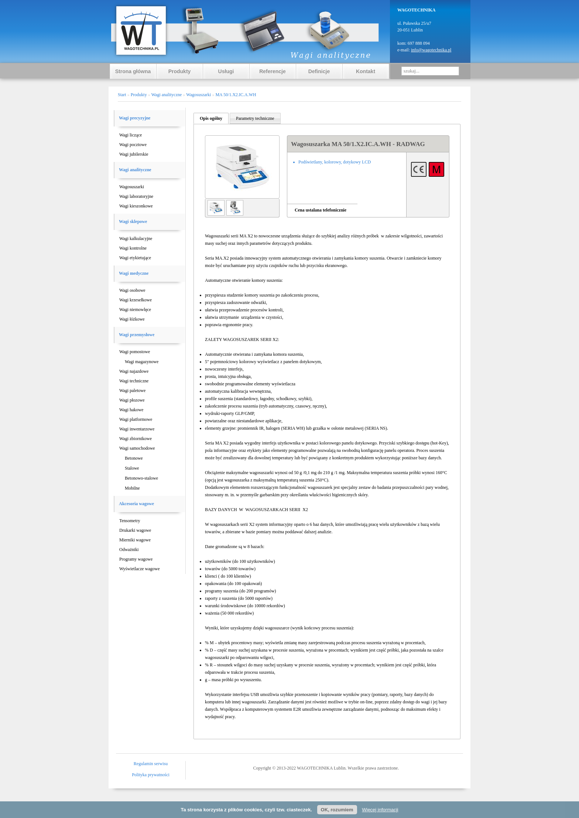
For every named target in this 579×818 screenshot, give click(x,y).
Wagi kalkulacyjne (135, 238)
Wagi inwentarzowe (136, 429)
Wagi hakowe (131, 409)
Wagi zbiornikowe (135, 438)
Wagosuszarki (131, 186)
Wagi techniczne (133, 380)
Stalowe (132, 468)
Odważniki (129, 549)
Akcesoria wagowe (136, 503)
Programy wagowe (136, 559)
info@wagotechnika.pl (431, 50)
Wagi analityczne (135, 169)
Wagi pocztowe (133, 144)
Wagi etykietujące (135, 257)
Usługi (226, 71)
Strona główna (133, 71)
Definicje (319, 71)
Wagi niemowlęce (135, 309)
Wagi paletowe (132, 390)
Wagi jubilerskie (133, 154)
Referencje (272, 71)
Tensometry (129, 520)
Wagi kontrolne (133, 248)
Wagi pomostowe (134, 351)
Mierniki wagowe (135, 539)
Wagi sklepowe (133, 221)
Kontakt (365, 71)
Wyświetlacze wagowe (139, 568)
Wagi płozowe (132, 400)
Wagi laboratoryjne (136, 196)
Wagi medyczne (133, 273)
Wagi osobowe (132, 290)
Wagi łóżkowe (132, 319)
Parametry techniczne (255, 118)
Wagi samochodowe (137, 448)
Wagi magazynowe (141, 361)
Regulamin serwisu (151, 763)
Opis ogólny (211, 118)
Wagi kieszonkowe (136, 206)
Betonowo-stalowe (141, 478)
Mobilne (132, 488)
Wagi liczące (130, 135)
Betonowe (134, 458)
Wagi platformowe (135, 419)
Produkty (179, 71)
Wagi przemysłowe (136, 334)
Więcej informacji (380, 809)
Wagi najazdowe (133, 371)
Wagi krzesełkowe (135, 299)
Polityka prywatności (150, 774)
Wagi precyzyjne (134, 118)
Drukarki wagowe (135, 530)
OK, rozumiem (337, 809)
